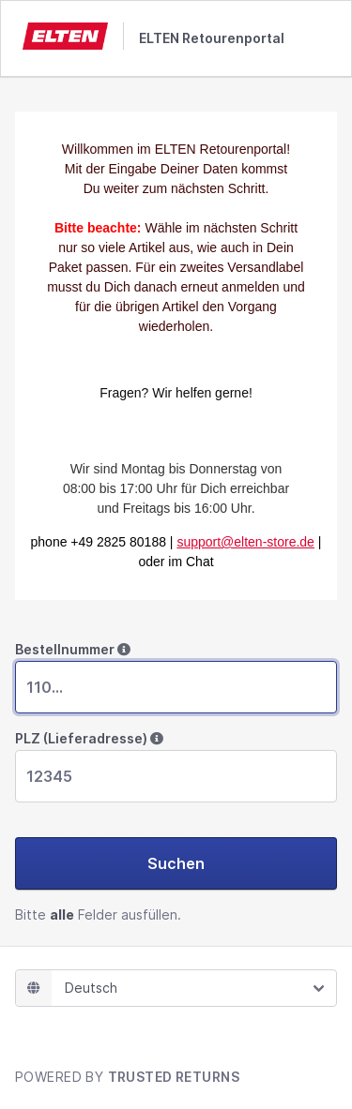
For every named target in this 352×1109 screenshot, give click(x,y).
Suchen (176, 863)
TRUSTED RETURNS (173, 1077)
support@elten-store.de (245, 541)
